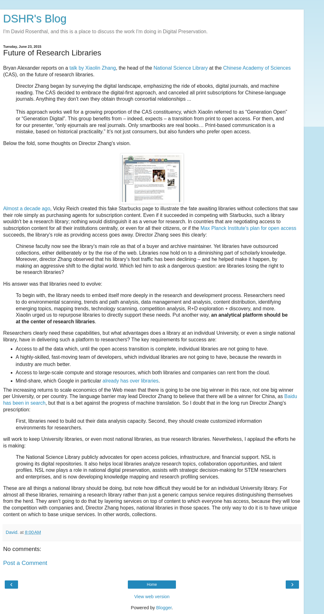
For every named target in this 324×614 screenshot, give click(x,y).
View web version (152, 596)
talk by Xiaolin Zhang (92, 68)
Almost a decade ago (26, 208)
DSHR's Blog (35, 19)
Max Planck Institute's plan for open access (248, 228)
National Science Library (180, 68)
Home (152, 584)
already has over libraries (131, 380)
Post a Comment (25, 563)
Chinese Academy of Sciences (257, 68)
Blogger (164, 607)
